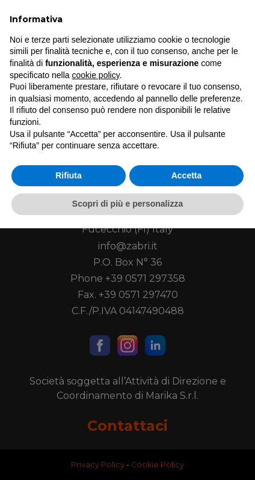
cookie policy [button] (96, 327)
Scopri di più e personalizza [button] (127, 455)
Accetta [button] (186, 427)
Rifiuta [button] (68, 427)
